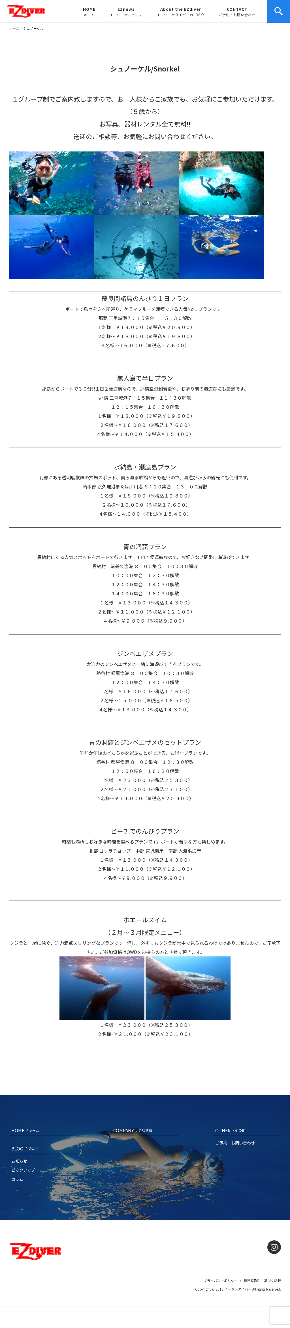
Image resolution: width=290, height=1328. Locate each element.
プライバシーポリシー (221, 1280)
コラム (17, 1179)
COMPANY (133, 1130)
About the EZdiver (180, 11)
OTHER (231, 1130)
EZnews (126, 11)
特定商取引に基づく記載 (262, 1280)
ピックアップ (23, 1170)
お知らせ (19, 1161)
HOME (89, 11)
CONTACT (237, 11)
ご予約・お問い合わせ (235, 1143)
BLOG (25, 1148)
